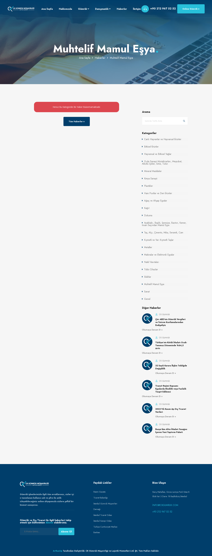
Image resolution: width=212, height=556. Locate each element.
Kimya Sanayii (150, 178)
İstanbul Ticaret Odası (102, 515)
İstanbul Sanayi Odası (102, 520)
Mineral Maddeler (153, 171)
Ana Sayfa (84, 58)
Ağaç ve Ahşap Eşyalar (155, 200)
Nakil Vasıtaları (151, 262)
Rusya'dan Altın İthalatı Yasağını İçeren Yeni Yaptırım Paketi (171, 431)
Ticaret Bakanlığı (100, 497)
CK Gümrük (164, 314)
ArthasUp (57, 550)
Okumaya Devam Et (151, 329)
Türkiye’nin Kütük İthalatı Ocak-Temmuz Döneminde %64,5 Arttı (171, 345)
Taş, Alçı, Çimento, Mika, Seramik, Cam (163, 232)
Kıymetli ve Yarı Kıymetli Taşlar (159, 240)
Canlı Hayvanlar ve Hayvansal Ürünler (162, 139)
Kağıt (146, 208)
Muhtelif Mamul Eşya (154, 284)
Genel (147, 299)
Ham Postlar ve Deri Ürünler (158, 193)
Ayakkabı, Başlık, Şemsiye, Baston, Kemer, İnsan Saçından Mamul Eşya (164, 224)
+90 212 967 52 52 (162, 511)
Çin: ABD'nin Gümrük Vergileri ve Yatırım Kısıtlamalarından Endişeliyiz (170, 322)
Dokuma (148, 215)
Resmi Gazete (99, 491)
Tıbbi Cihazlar (151, 269)
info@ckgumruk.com (165, 505)
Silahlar (147, 277)
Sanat (147, 291)
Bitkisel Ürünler (151, 146)
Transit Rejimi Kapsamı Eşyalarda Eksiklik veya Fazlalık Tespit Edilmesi (170, 388)
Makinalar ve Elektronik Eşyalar (159, 254)
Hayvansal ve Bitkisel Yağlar (157, 154)
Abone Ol (66, 531)
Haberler (100, 58)
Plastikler (148, 186)
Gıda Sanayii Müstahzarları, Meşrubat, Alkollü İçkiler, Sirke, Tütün (162, 162)
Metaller (148, 247)
